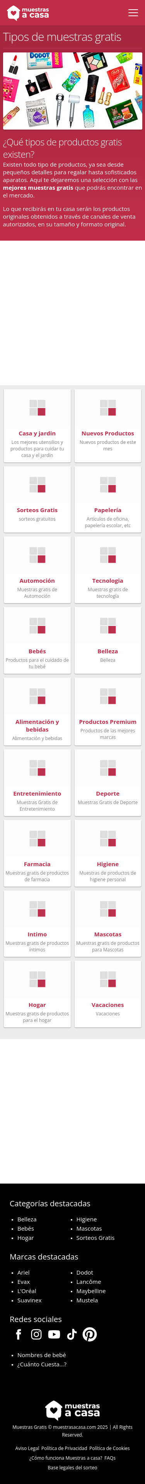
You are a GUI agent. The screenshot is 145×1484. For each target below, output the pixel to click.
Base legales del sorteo (72, 1467)
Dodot (85, 1272)
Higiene (87, 1219)
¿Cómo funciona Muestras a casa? (65, 1458)
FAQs (110, 1458)
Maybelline (91, 1291)
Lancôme (89, 1281)
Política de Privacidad (64, 1448)
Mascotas (89, 1228)
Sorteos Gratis (96, 1237)
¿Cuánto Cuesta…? (42, 1364)
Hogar (25, 1237)
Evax (23, 1281)
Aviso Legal (27, 1448)
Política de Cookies (109, 1448)
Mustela (87, 1300)
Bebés (25, 1228)
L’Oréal (26, 1291)
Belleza (26, 1219)
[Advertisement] (72, 313)
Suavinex (29, 1300)
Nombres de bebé (41, 1355)
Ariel (23, 1272)
